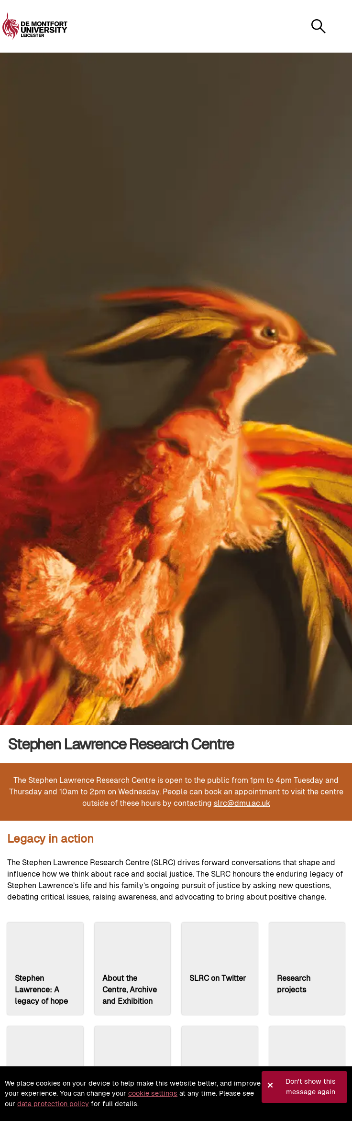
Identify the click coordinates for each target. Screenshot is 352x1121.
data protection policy (53, 1104)
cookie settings (152, 1093)
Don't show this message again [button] (311, 1086)
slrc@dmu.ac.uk (242, 803)
